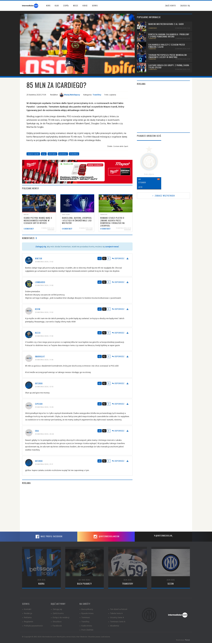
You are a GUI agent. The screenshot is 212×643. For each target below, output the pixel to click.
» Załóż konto (57, 613)
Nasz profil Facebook (48, 537)
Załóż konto (170, 5)
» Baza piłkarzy (86, 609)
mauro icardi (33, 154)
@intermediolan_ (163, 535)
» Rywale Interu (86, 613)
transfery (74, 154)
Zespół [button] (66, 5)
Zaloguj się (185, 5)
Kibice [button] (85, 5)
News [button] (48, 5)
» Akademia (113, 625)
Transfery (97, 94)
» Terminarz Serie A (116, 621)
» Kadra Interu (86, 625)
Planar (187, 640)
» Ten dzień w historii (117, 609)
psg (43, 154)
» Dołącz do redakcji (60, 617)
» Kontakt (26, 609)
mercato (52, 154)
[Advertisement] (77, 508)
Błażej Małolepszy (69, 94)
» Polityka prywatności (32, 625)
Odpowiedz (118, 258)
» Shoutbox (56, 621)
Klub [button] (57, 5)
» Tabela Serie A (115, 613)
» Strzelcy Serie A (116, 617)
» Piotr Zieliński (86, 629)
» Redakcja (27, 613)
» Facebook (56, 625)
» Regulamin (27, 621)
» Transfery (84, 621)
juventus (63, 154)
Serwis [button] (95, 5)
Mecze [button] (75, 5)
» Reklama (27, 617)
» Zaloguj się (56, 609)
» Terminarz (85, 617)
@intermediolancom (106, 537)
